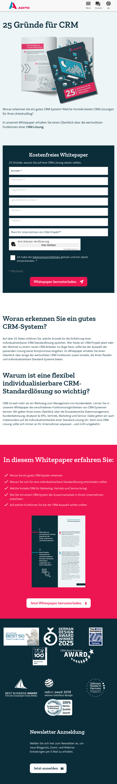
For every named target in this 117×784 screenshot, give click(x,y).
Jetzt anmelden (49, 768)
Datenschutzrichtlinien (46, 257)
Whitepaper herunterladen (59, 281)
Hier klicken (48, 245)
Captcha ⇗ (71, 249)
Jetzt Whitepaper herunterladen (59, 603)
